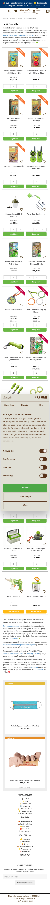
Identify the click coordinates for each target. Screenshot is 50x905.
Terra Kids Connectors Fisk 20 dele (13, 263)
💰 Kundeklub (25, 839)
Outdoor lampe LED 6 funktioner (13, 215)
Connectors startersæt (11, 626)
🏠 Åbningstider (24, 841)
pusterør (40, 670)
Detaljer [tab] (25, 405)
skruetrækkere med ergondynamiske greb (19, 645)
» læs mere (13, 77)
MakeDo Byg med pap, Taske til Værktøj (25, 726)
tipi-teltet (34, 667)
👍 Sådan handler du (25, 809)
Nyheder (10, 684)
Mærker (12, 18)
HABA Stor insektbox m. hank (13, 550)
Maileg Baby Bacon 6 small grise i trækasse (25, 780)
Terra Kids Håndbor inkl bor (36, 215)
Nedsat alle (11, 738)
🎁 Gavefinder (25, 829)
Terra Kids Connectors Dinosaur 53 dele (36, 263)
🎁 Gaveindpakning (25, 821)
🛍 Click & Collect (25, 831)
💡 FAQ (25, 801)
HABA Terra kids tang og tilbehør (36, 311)
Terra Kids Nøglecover (13, 310)
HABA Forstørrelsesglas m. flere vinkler (36, 550)
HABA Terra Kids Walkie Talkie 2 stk (36, 167)
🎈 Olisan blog (25, 851)
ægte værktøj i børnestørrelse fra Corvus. (19, 35)
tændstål (6, 653)
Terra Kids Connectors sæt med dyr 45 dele (36, 358)
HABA (20, 18)
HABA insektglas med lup (36, 596)
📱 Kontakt (25, 799)
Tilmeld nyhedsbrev (25, 883)
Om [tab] (41, 405)
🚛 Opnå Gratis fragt (25, 824)
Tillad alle (24, 488)
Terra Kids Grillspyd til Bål (14, 166)
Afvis (25, 505)
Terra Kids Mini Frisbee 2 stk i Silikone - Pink (36, 72)
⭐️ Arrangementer (25, 849)
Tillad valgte (25, 496)
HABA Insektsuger (14, 596)
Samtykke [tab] (9, 405)
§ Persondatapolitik (25, 814)
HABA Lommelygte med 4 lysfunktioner (13, 358)
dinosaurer (14, 638)
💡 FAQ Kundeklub (25, 811)
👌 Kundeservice (25, 804)
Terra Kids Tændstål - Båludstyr (36, 120)
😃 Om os (25, 844)
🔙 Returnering (25, 806)
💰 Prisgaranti (25, 826)
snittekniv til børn (16, 653)
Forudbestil (14, 611)
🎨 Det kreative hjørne (25, 846)
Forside (5, 18)
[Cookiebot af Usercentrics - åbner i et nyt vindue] (35, 397)
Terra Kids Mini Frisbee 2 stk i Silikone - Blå (13, 72)
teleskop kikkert (33, 653)
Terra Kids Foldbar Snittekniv (14, 120)
